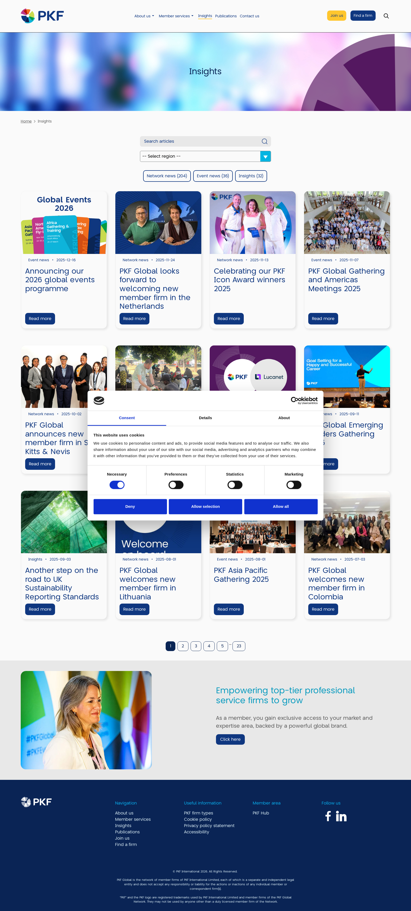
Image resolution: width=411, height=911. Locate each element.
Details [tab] (205, 418)
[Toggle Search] (386, 16)
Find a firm (363, 15)
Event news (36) (213, 176)
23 (239, 646)
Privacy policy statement (209, 825)
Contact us (249, 16)
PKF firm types (198, 813)
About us (142, 16)
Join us (337, 15)
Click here (230, 739)
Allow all (281, 506)
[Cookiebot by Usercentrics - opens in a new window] (295, 400)
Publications (226, 16)
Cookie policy (198, 819)
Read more (40, 318)
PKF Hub (261, 813)
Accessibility (196, 832)
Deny (130, 506)
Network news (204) (167, 176)
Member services (174, 16)
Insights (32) (251, 176)
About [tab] (284, 418)
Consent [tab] (127, 418)
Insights (205, 16)
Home (26, 121)
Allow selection (205, 506)
